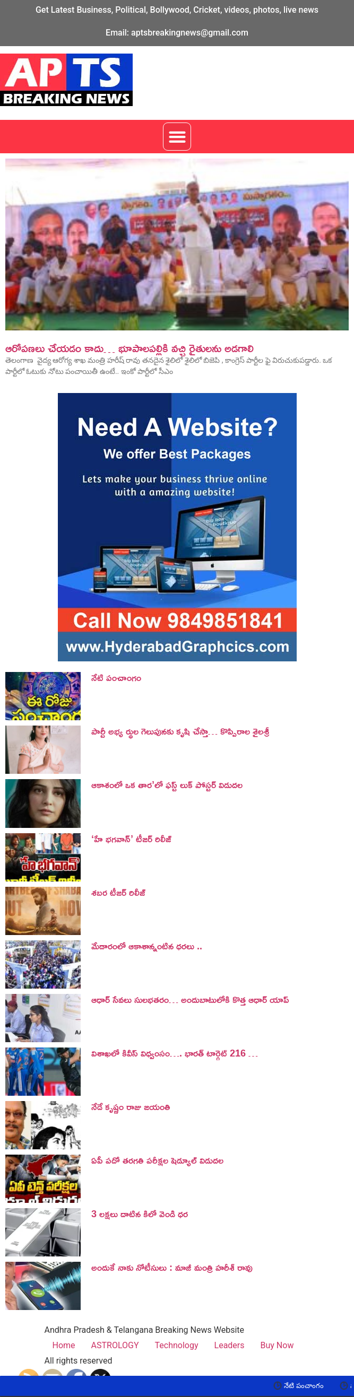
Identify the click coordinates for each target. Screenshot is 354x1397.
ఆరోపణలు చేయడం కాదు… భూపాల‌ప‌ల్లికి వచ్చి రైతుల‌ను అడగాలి (129, 348)
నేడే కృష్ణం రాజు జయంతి (130, 1106)
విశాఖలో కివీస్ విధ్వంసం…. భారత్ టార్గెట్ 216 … (174, 1053)
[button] (177, 137)
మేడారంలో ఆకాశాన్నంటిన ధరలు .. (146, 946)
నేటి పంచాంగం (116, 677)
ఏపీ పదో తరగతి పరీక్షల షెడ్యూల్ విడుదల (157, 1160)
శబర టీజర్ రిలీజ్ (118, 892)
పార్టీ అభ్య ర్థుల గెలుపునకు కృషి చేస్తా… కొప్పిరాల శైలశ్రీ (180, 731)
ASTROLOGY (115, 1345)
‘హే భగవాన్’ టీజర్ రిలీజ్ (131, 839)
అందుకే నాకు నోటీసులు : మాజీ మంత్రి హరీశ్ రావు (172, 1267)
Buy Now (277, 1345)
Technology (176, 1345)
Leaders (229, 1345)
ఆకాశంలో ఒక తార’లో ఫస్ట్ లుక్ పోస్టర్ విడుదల (167, 784)
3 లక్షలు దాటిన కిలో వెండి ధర (139, 1213)
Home (64, 1345)
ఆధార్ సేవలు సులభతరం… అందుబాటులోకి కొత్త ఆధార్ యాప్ (190, 999)
